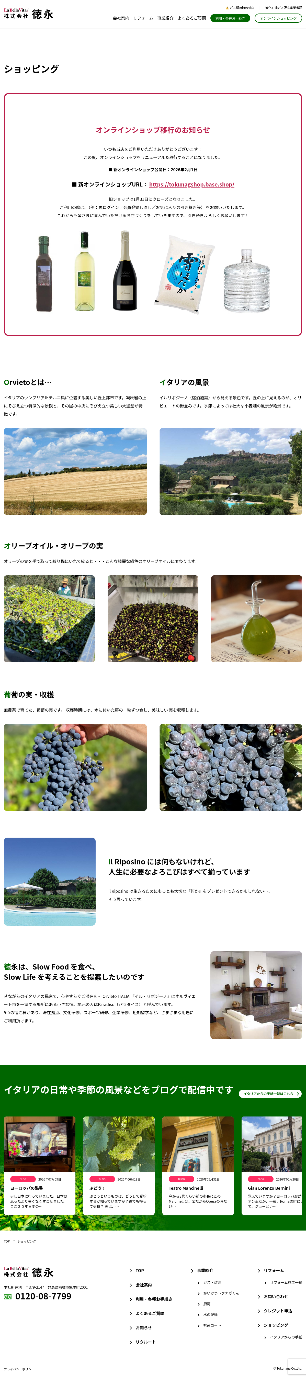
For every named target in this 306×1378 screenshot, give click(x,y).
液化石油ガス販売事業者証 (283, 7)
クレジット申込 (278, 1311)
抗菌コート (212, 1325)
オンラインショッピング (278, 18)
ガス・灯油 (212, 1282)
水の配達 (210, 1314)
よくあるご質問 (191, 18)
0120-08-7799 (43, 1296)
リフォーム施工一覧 (286, 1282)
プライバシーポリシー (19, 1369)
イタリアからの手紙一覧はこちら (268, 1093)
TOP (7, 1241)
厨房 (206, 1303)
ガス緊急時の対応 (240, 7)
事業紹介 (165, 18)
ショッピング (27, 1241)
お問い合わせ (276, 1296)
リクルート (145, 1342)
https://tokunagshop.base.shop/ (191, 184)
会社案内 (121, 18)
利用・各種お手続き (230, 18)
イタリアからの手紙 (286, 1336)
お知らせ (143, 1327)
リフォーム (143, 18)
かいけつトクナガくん (221, 1293)
